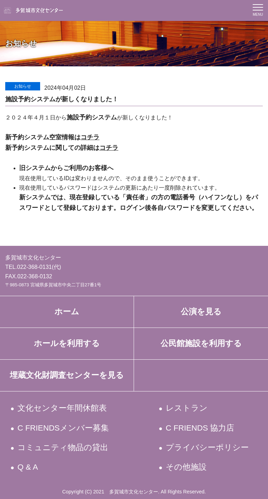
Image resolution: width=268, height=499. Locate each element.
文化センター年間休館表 (62, 408)
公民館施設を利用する (201, 343)
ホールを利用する (67, 343)
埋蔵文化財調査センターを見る (67, 375)
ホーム (66, 311)
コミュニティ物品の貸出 (63, 447)
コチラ (90, 137)
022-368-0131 (34, 267)
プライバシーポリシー (207, 447)
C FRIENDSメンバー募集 (63, 428)
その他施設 (186, 467)
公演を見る (201, 311)
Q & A (28, 467)
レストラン (186, 408)
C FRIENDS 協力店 (200, 428)
